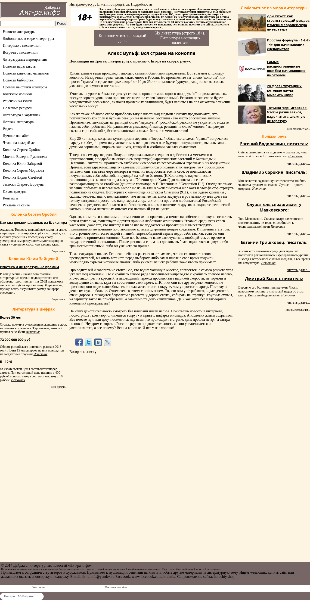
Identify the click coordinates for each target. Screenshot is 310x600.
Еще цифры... (59, 387)
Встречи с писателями (20, 52)
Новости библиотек (18, 80)
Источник (33, 332)
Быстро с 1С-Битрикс (19, 596)
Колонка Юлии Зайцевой (22, 163)
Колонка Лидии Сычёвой (22, 177)
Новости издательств (19, 66)
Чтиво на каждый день (20, 143)
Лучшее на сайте (16, 136)
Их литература (14, 191)
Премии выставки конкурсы (25, 87)
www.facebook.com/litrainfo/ (153, 576)
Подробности (141, 4)
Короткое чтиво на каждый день (122, 38)
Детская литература (18, 122)
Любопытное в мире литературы (28, 38)
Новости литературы (19, 32)
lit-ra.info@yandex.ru (98, 576)
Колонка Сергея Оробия (21, 150)
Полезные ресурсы (17, 108)
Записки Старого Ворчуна (23, 184)
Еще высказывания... (297, 309)
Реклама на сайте (16, 205)
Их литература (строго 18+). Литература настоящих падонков (180, 38)
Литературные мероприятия (25, 59)
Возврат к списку (82, 352)
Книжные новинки (17, 94)
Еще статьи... (59, 251)
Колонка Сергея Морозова (23, 170)
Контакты (10, 198)
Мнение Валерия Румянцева (25, 157)
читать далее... (298, 163)
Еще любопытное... (298, 129)
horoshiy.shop (224, 576)
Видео (7, 129)
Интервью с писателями (21, 45)
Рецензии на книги (17, 101)
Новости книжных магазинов (26, 73)
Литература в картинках (21, 115)
